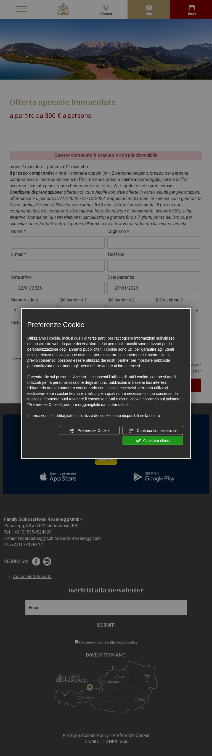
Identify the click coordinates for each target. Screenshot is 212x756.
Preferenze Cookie (89, 430)
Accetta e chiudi (153, 440)
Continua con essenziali (152, 430)
